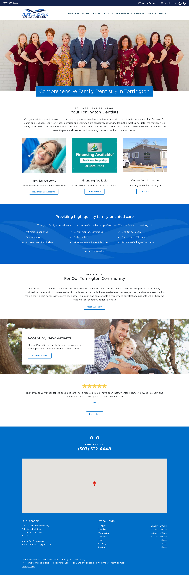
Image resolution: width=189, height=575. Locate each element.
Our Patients (137, 13)
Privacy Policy (28, 567)
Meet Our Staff (82, 13)
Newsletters (170, 3)
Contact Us (160, 13)
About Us (108, 13)
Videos (149, 13)
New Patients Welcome (43, 192)
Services (96, 13)
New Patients (122, 13)
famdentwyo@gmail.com (40, 544)
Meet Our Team (94, 307)
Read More (94, 414)
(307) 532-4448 (10, 3)
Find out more (94, 192)
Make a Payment (150, 3)
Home (70, 13)
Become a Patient (39, 356)
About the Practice (94, 251)
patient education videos (54, 559)
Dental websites (29, 559)
